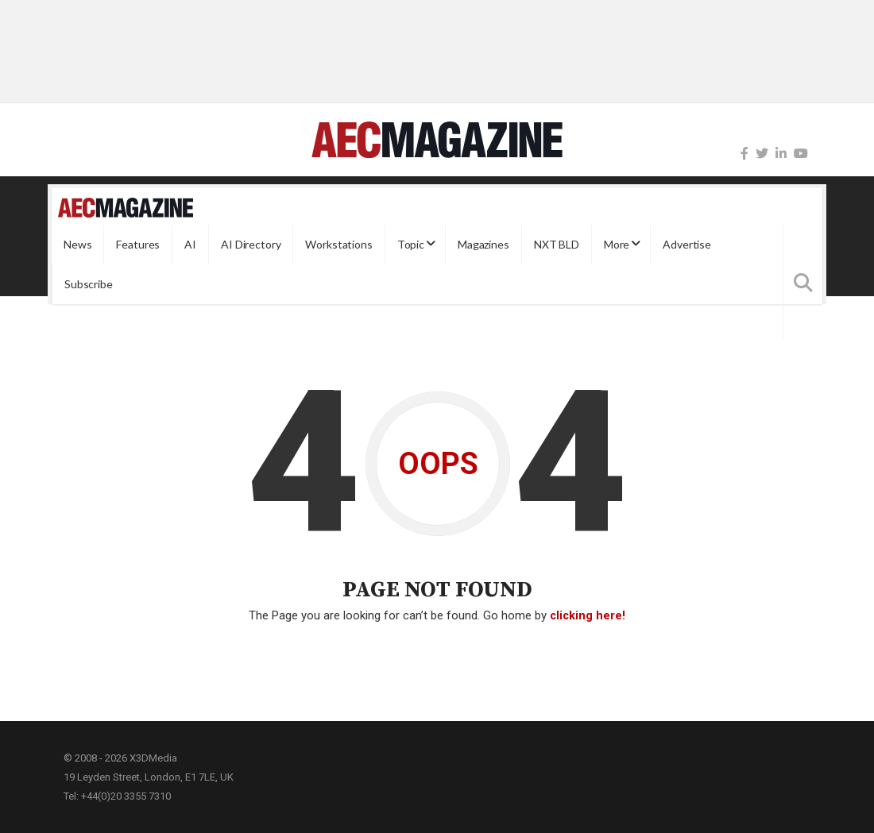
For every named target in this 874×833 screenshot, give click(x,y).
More (616, 244)
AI (190, 244)
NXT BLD (556, 244)
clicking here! (587, 615)
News (77, 244)
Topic (410, 244)
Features (138, 244)
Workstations (338, 244)
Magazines (483, 244)
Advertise (687, 244)
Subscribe (88, 284)
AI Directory (250, 244)
